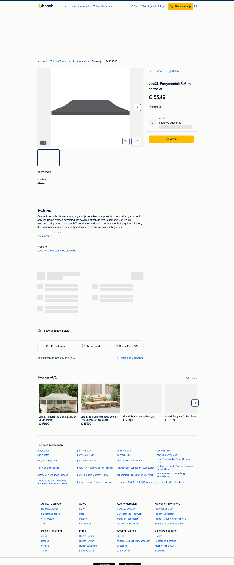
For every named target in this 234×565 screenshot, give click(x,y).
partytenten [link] (43, 455)
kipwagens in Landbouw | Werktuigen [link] (135, 467)
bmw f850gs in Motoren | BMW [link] (92, 475)
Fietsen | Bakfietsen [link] (164, 514)
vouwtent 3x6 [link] (124, 450)
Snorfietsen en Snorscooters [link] (169, 523)
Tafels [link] (44, 550)
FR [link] (195, 6)
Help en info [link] (70, 6)
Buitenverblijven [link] (87, 550)
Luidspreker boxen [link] (50, 514)
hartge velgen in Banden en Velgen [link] (94, 482)
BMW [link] (81, 509)
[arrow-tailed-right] (195, 403)
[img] (48, 158)
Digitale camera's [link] (49, 509)
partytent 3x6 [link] (84, 450)
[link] (49, 6)
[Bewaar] (136, 141)
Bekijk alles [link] (191, 378)
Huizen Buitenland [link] (88, 545)
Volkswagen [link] (85, 523)
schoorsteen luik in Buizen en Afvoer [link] (135, 475)
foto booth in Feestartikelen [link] (170, 482)
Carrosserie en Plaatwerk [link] (129, 514)
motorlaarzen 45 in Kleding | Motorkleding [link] (171, 475)
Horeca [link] (158, 536)
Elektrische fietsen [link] (164, 509)
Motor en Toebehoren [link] (127, 518)
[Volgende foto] (137, 107)
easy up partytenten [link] (167, 455)
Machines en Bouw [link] (164, 545)
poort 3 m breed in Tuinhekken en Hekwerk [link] (173, 460)
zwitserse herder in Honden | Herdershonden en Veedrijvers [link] (52, 482)
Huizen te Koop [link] (86, 536)
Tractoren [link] (160, 550)
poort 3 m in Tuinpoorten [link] (129, 460)
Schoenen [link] (122, 545)
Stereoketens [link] (47, 518)
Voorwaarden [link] (84, 6)
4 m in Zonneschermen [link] (48, 467)
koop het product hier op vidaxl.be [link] (56, 250)
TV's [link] (43, 523)
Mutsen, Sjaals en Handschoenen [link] (133, 541)
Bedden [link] (45, 541)
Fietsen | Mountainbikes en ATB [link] (170, 518)
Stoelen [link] (45, 545)
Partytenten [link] (43, 450)
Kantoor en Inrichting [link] (165, 541)
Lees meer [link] (45, 236)
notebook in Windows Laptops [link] (52, 475)
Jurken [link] (120, 536)
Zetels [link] (44, 536)
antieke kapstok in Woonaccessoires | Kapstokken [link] (175, 468)
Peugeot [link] (83, 518)
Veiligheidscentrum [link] (102, 6)
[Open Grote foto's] (126, 141)
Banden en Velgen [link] (126, 509)
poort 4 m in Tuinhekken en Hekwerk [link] (95, 467)
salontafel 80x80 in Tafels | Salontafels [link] (136, 482)
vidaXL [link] (163, 118)
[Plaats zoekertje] (180, 6)
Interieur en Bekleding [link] (128, 523)
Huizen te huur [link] (86, 541)
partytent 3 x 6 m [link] (85, 455)
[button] (146, 6)
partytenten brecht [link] (86, 460)
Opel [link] (81, 514)
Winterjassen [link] (123, 550)
